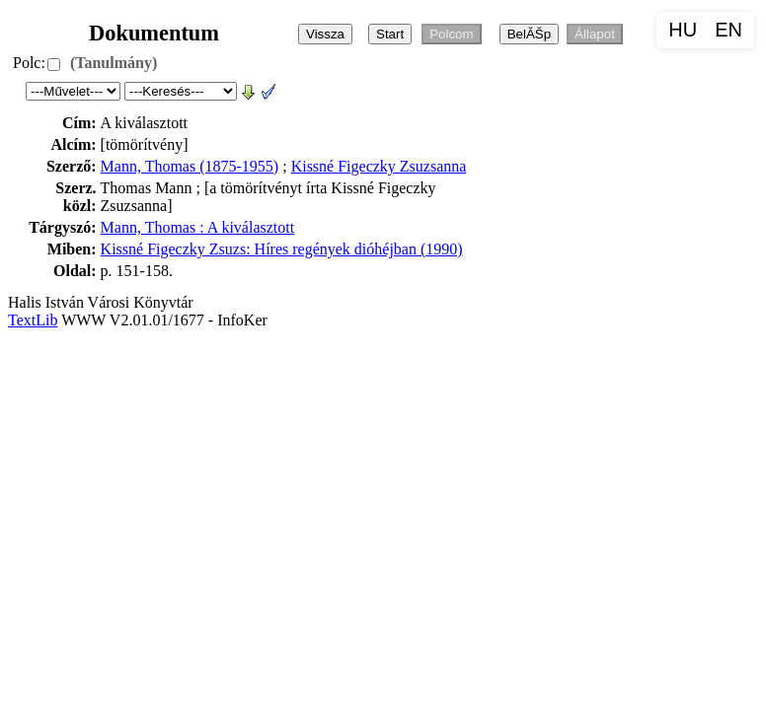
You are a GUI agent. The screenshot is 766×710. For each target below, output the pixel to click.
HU (682, 29)
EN (728, 29)
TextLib (32, 320)
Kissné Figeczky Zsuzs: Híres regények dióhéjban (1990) (282, 249)
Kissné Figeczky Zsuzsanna (379, 166)
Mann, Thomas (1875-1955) (190, 166)
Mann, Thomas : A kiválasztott (198, 227)
